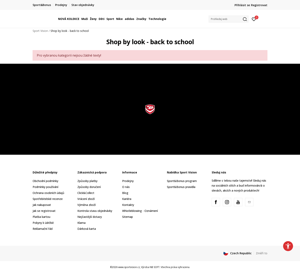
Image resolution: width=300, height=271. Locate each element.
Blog (125, 193)
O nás (126, 187)
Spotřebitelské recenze (48, 199)
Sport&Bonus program (182, 181)
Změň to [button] (261, 253)
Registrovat (259, 5)
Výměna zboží (86, 205)
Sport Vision (40, 31)
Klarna (81, 223)
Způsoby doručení (89, 187)
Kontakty (128, 205)
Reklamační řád (43, 229)
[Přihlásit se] (253, 19)
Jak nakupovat (42, 205)
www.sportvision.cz (129, 267)
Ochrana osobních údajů (48, 193)
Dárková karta (86, 229)
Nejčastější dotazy (89, 217)
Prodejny (128, 181)
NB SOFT (155, 267)
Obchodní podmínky (45, 181)
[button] (228, 19)
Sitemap (127, 217)
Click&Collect (85, 193)
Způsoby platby (87, 181)
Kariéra (126, 199)
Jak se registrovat (44, 211)
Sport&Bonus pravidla (181, 187)
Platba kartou (41, 217)
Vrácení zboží (86, 199)
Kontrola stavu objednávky (94, 211)
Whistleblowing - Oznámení (140, 211)
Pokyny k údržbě (43, 223)
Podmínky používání (45, 187)
